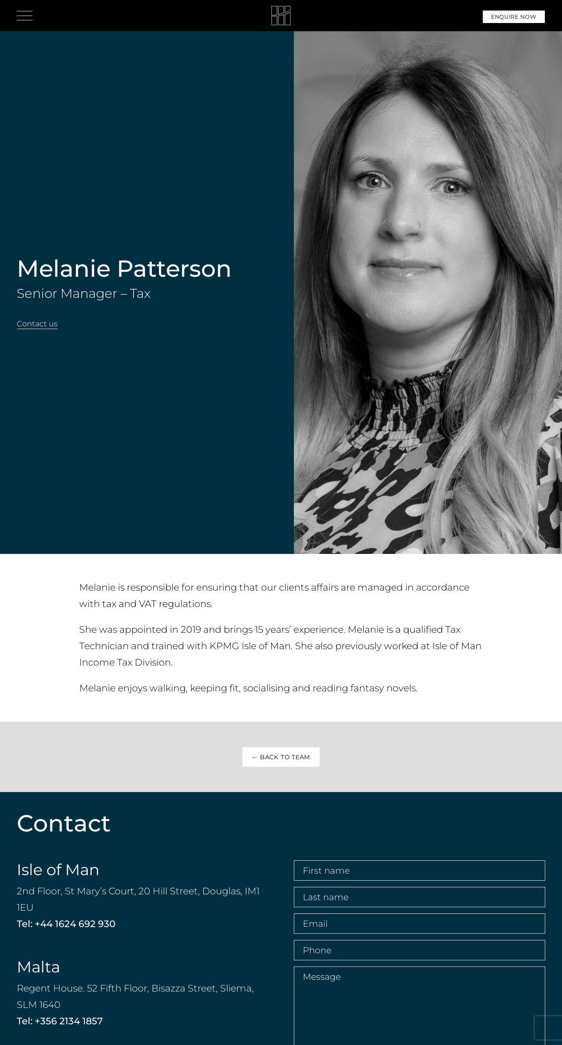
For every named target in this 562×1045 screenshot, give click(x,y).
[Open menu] (24, 15)
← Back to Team (281, 757)
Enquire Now (514, 16)
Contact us (37, 323)
